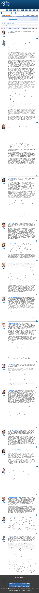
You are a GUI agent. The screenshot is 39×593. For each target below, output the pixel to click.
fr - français (17, 10)
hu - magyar (25, 10)
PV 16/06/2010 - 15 (12, 19)
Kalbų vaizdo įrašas (27, 28)
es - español (7, 10)
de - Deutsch (11, 10)
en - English (15, 10)
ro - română (32, 10)
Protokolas (35, 28)
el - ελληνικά (14, 10)
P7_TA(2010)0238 (35, 19)
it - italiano (21, 10)
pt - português (30, 10)
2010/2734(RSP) (8, 15)
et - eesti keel (13, 10)
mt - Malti (26, 10)
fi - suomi (36, 10)
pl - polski (29, 10)
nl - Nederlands (27, 10)
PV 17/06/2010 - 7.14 (21, 19)
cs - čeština (9, 10)
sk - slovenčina (33, 10)
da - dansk (10, 10)
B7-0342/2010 (4, 19)
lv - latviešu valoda (22, 10)
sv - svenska (37, 10)
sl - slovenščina (34, 10)
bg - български (6, 10)
